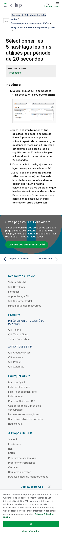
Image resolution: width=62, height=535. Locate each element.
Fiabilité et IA (15, 396)
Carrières (13, 467)
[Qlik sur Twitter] (49, 486)
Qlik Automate (16, 366)
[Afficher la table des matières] (6, 15)
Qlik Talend (14, 329)
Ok (30, 524)
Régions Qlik (15, 423)
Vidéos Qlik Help (17, 282)
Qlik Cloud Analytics (19, 352)
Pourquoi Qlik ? (16, 382)
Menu (57, 6)
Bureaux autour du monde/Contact (28, 476)
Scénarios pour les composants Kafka (30, 23)
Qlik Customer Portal (20, 301)
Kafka (14, 19)
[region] (31, 512)
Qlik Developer (16, 287)
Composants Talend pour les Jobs (28, 15)
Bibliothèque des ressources (24, 305)
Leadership (14, 444)
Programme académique (22, 458)
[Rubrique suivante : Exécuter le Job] (46, 259)
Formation (14, 291)
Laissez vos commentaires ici (27, 244)
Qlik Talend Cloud (18, 334)
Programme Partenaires (21, 462)
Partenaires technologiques (24, 414)
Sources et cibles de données (25, 419)
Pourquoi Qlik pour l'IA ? (21, 401)
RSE (10, 448)
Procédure (15, 72)
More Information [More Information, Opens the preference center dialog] (31, 531)
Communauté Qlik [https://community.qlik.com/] (32, 486)
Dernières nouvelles (19, 472)
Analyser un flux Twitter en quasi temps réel (33, 27)
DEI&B (11, 453)
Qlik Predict (14, 361)
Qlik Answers (15, 357)
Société (12, 439)
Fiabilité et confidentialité (22, 391)
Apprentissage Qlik (19, 296)
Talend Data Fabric (19, 339)
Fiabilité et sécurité (19, 387)
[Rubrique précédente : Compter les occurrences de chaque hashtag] (16, 259)
